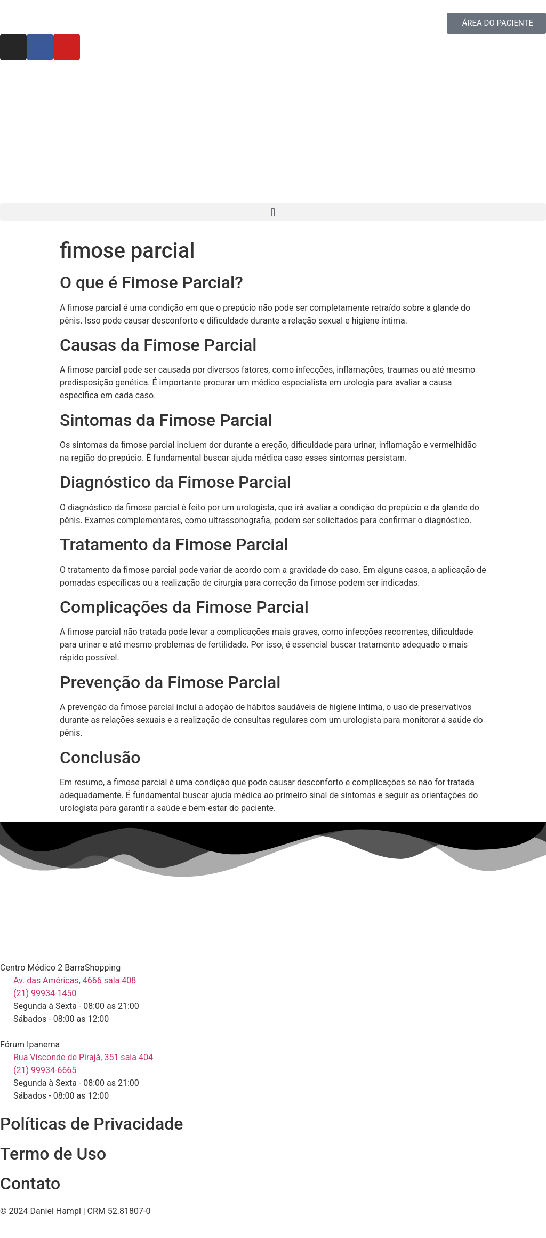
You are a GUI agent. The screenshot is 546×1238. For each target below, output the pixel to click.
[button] (273, 212)
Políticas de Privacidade (91, 1124)
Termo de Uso (53, 1154)
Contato (30, 1183)
